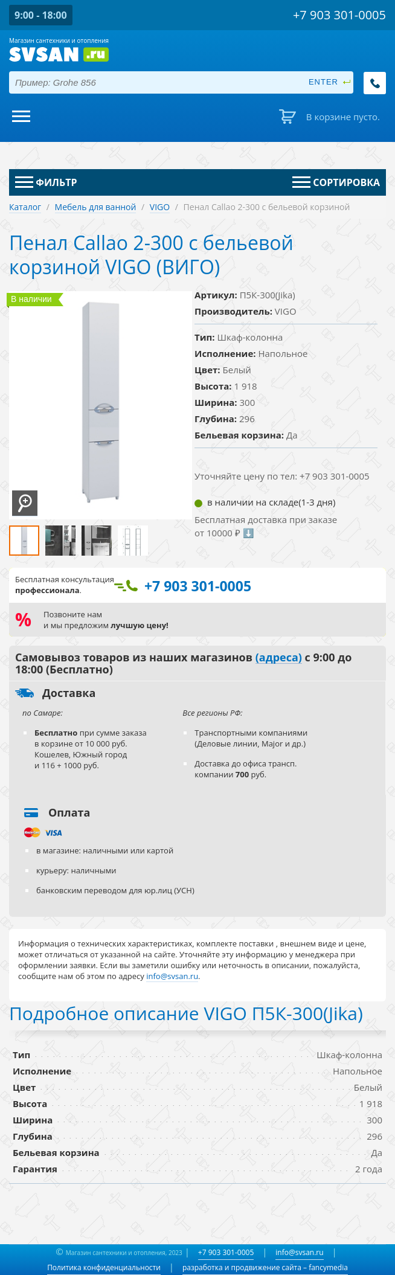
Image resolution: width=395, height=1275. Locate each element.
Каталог (25, 207)
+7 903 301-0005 (226, 1252)
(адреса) (278, 658)
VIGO (160, 207)
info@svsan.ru (299, 1252)
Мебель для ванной (95, 207)
